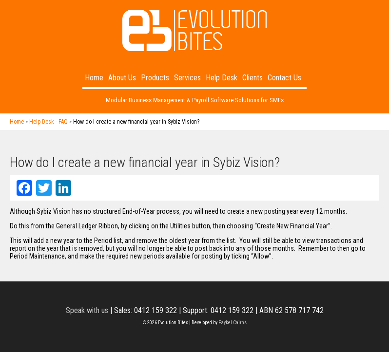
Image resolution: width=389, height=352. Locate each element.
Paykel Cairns (232, 322)
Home (94, 77)
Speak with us (87, 310)
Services (187, 77)
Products (155, 77)
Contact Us (284, 77)
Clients (252, 77)
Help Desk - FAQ (48, 121)
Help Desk (221, 77)
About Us (122, 77)
